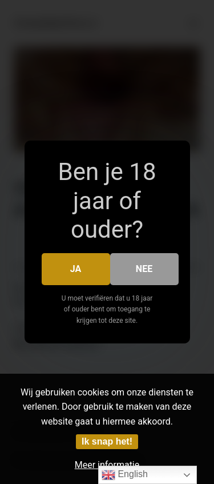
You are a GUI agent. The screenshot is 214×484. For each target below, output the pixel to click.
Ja (76, 268)
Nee (144, 268)
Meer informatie (107, 464)
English (125, 475)
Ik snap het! (107, 441)
